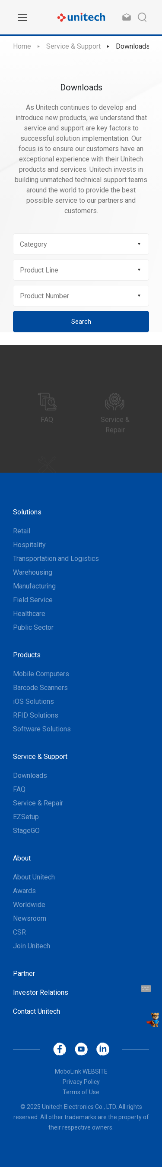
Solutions (27, 512)
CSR (19, 932)
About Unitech (34, 877)
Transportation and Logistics (56, 558)
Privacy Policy (81, 1081)
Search (81, 321)
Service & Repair (38, 803)
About (22, 858)
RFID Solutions (35, 715)
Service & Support (73, 46)
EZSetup (26, 817)
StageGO (26, 830)
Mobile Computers (41, 674)
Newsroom (29, 918)
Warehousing (32, 572)
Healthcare (29, 614)
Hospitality (29, 545)
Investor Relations (40, 992)
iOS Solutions (33, 701)
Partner (24, 973)
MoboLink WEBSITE (81, 1071)
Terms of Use (81, 1092)
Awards (24, 891)
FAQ (19, 789)
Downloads (133, 46)
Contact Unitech (36, 1011)
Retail (21, 531)
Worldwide (29, 905)
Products (27, 655)
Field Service (33, 600)
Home (22, 46)
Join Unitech (31, 946)
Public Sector (33, 627)
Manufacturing (34, 586)
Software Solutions (42, 729)
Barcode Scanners (40, 688)
